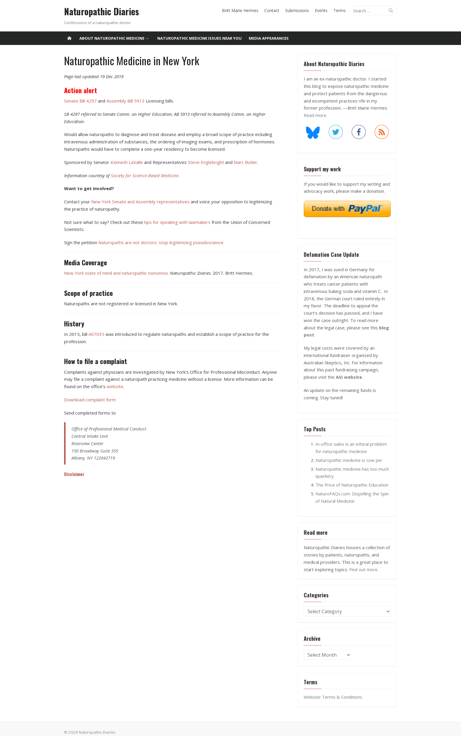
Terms (341, 10)
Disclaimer (73, 474)
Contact (272, 10)
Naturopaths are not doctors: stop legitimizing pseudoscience (159, 242)
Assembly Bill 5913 (125, 101)
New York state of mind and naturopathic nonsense (115, 273)
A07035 (95, 334)
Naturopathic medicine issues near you (199, 38)
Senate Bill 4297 (79, 101)
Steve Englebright (205, 162)
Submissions (298, 10)
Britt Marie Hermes (241, 10)
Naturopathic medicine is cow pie (349, 453)
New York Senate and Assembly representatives (140, 201)
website (114, 386)
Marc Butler (244, 162)
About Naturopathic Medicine (111, 38)
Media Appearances (269, 38)
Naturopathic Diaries (100, 11)
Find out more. (364, 562)
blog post (377, 328)
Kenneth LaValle (125, 162)
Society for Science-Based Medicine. (144, 175)
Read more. (316, 115)
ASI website (349, 370)
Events (322, 10)
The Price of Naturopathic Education (352, 478)
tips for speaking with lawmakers (176, 222)
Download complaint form (89, 399)
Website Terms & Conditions (333, 690)
